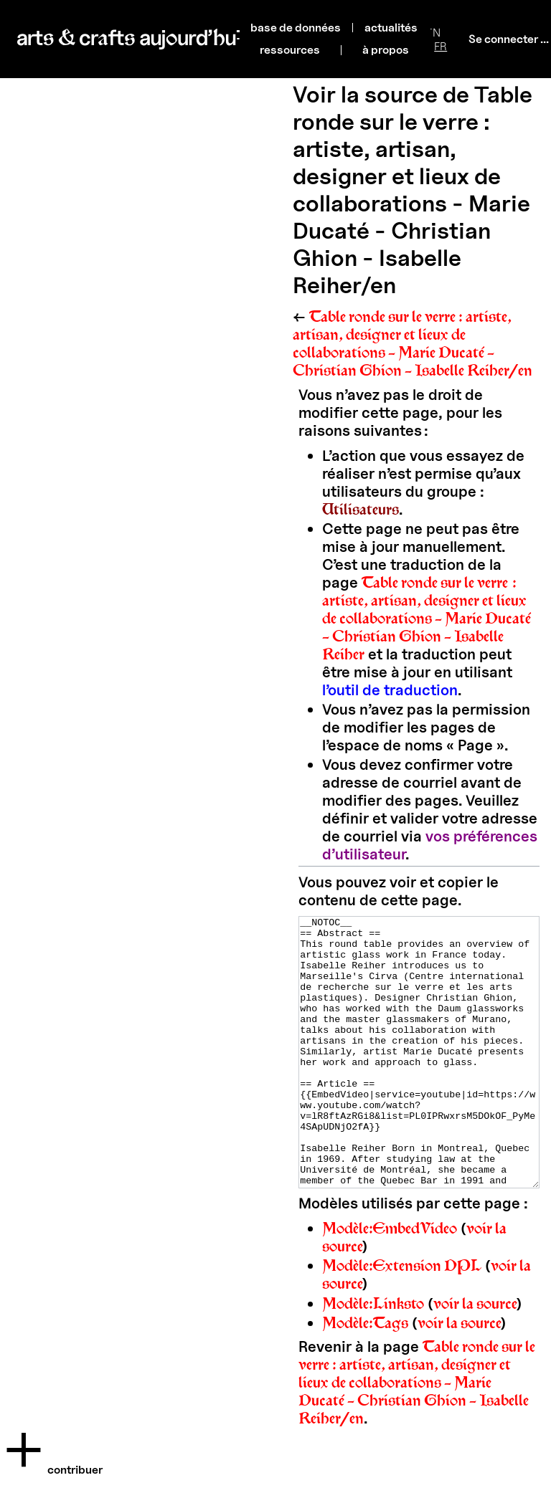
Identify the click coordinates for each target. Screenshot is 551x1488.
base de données (295, 27)
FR (440, 46)
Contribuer (75, 1470)
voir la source (475, 1357)
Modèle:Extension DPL (401, 1319)
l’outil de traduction (390, 690)
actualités (391, 27)
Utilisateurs (360, 509)
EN (433, 32)
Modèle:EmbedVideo (389, 1282)
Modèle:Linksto (373, 1357)
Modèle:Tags (365, 1377)
